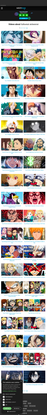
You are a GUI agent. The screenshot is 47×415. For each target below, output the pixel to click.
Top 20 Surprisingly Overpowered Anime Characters (12, 260)
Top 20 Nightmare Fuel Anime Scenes (34, 152)
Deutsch (23, 410)
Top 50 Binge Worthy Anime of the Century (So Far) (12, 242)
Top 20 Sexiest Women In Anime (34, 366)
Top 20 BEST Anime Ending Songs (12, 331)
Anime (25, 406)
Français (29, 410)
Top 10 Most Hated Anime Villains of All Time (34, 134)
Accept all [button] (7, 408)
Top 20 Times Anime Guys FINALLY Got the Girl (12, 153)
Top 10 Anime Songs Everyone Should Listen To (12, 117)
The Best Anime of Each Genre (34, 80)
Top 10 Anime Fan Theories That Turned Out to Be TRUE (34, 260)
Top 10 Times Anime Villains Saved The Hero (34, 331)
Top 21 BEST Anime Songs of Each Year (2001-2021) (12, 314)
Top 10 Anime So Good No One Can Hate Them (34, 63)
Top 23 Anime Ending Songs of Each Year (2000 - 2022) (34, 296)
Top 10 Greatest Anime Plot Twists (12, 98)
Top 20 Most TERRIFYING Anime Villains (34, 170)
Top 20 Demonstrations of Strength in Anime (12, 223)
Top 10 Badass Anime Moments (12, 80)
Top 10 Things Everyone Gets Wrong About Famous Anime (12, 63)
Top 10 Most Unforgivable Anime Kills (34, 384)
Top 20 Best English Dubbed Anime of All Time (12, 277)
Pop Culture (32, 406)
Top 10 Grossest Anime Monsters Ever (34, 349)
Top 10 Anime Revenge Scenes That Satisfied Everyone (12, 45)
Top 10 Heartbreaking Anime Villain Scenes (12, 366)
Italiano (36, 410)
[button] (12, 391)
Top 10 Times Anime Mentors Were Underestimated (12, 296)
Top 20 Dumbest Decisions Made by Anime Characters (12, 171)
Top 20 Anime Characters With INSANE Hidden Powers (12, 206)
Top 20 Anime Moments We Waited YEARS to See (34, 242)
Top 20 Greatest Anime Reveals (34, 188)
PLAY (23, 18)
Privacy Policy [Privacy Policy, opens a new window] (13, 389)
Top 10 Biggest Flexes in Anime (12, 134)
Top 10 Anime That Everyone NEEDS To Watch (34, 277)
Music (24, 403)
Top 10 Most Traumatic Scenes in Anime (34, 206)
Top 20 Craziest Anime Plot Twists (12, 188)
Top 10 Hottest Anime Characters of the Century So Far (34, 45)
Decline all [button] (17, 408)
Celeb (29, 403)
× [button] (21, 381)
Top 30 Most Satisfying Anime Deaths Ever (34, 98)
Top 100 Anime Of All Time (34, 313)
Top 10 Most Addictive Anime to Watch (12, 349)
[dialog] (12, 397)
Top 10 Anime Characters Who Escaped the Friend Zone (34, 117)
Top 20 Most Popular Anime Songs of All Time (34, 223)
